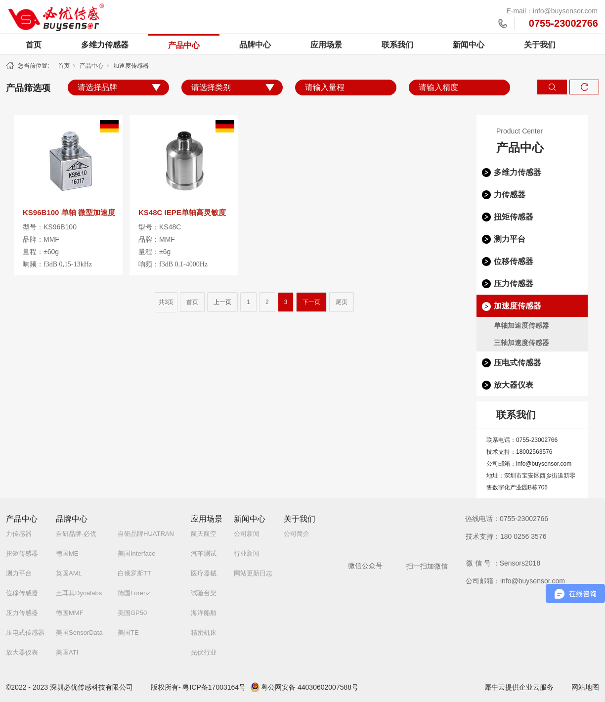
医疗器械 (203, 573)
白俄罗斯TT (134, 573)
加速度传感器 (131, 65)
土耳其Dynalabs (79, 593)
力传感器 (509, 194)
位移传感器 (513, 261)
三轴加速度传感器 (521, 343)
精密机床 (203, 632)
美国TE (128, 632)
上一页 (222, 302)
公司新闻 (246, 533)
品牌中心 (255, 45)
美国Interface (137, 553)
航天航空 (203, 533)
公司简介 (296, 533)
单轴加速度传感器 (521, 325)
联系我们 (397, 45)
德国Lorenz (134, 593)
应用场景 (326, 45)
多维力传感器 (105, 45)
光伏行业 (203, 652)
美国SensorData (79, 632)
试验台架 (203, 593)
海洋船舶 (203, 612)
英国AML (69, 573)
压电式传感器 (517, 362)
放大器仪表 (513, 385)
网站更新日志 (253, 573)
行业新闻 (246, 553)
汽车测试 (203, 553)
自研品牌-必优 (76, 533)
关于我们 (540, 45)
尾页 (341, 302)
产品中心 (184, 45)
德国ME (67, 553)
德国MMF (70, 612)
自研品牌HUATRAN (146, 533)
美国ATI (67, 652)
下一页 (311, 302)
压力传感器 (513, 283)
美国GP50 (132, 612)
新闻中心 (468, 45)
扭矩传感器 (513, 217)
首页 (34, 45)
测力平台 (509, 239)
